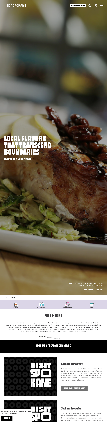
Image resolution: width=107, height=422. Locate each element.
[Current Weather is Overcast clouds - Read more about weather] (94, 5)
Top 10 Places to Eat (93, 290)
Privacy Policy (13, 413)
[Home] (16, 5)
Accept (7, 418)
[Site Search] (89, 5)
